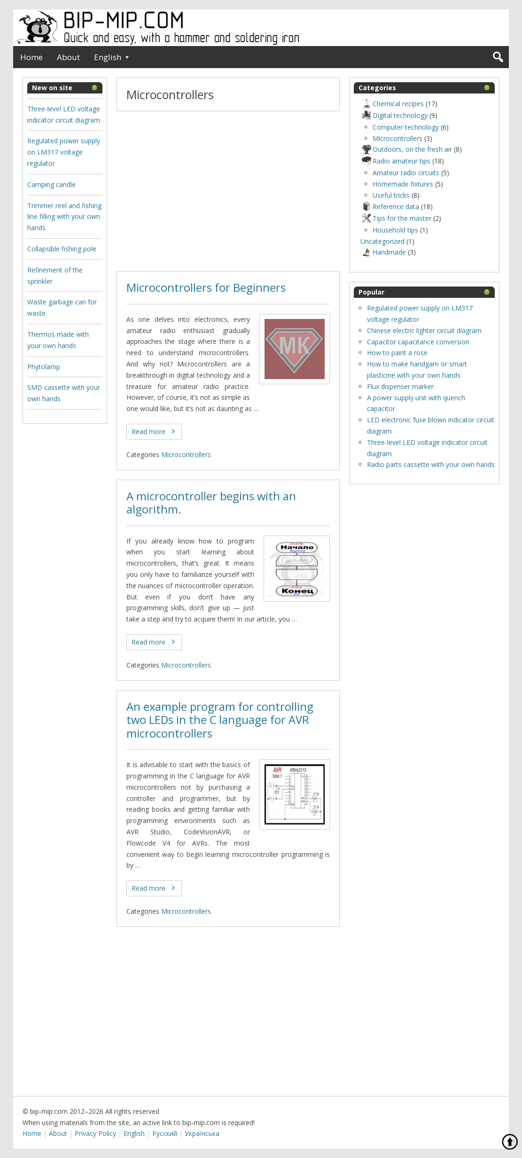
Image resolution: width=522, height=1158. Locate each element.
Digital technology (394, 115)
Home (31, 57)
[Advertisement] (228, 191)
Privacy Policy (95, 1133)
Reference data (389, 206)
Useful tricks (391, 195)
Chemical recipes (392, 103)
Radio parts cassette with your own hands (431, 464)
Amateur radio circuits (406, 172)
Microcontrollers (186, 454)
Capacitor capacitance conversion (418, 341)
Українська (202, 1133)
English (107, 57)
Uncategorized (382, 241)
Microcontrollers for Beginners (206, 287)
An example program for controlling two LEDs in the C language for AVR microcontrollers (219, 720)
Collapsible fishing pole (61, 248)
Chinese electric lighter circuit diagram (424, 330)
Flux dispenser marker (400, 386)
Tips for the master (395, 218)
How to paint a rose (397, 352)
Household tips (395, 229)
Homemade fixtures (403, 183)
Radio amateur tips (395, 160)
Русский (164, 1133)
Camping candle (51, 184)
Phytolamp (43, 366)
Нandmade (383, 252)
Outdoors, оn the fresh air (406, 149)
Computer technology (406, 127)
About (68, 57)
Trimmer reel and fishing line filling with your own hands (64, 217)
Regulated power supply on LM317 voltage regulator (63, 152)
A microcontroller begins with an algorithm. (211, 503)
